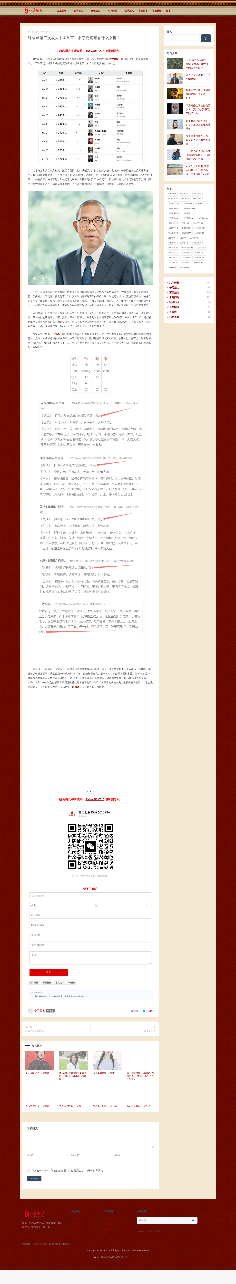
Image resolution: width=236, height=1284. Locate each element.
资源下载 (47, 1246)
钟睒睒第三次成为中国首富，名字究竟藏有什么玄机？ (62, 999)
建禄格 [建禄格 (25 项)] (172, 238)
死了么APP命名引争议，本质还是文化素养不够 (198, 124)
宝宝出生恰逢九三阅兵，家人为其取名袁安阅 (198, 139)
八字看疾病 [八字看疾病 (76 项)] (173, 218)
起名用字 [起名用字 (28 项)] (186, 257)
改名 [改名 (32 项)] (183, 238)
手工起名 (33, 31)
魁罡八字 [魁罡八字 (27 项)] (184, 267)
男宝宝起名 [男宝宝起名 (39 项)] (187, 248)
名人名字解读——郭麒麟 (37, 1075)
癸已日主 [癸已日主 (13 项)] (173, 252)
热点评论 (38, 1246)
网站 (117, 1157)
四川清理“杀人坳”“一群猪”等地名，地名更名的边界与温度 (197, 63)
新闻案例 (46, 31)
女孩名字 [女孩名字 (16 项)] (173, 228)
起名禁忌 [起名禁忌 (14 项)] (199, 257)
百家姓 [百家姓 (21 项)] (199, 252)
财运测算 (108, 1221)
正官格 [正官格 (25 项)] (172, 243)
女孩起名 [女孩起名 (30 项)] (186, 228)
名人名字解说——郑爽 (104, 1075)
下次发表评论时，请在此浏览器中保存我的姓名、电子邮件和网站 (67, 1172)
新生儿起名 (77, 1221)
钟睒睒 (115, 58)
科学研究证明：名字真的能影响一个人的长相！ (198, 94)
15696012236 (95, 51)
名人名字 (60, 985)
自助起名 (143, 10)
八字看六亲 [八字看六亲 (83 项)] (173, 208)
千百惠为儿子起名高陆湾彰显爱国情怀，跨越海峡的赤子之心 (198, 154)
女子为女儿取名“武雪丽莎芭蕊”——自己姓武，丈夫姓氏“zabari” (197, 170)
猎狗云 (146, 1234)
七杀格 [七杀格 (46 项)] (172, 194)
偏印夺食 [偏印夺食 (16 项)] (173, 198)
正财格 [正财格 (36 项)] (184, 243)
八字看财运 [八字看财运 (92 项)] (188, 218)
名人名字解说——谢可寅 (139, 1108)
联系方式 (129, 10)
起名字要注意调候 (34, 1033)
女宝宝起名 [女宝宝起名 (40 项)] (200, 228)
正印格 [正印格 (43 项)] (194, 238)
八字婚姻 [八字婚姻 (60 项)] (187, 203)
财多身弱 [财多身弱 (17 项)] (173, 257)
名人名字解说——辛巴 (70, 1108)
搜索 (169, 31)
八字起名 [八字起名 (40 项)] (203, 218)
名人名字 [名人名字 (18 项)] (198, 223)
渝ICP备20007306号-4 (138, 1253)
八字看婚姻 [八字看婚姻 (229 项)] (189, 208)
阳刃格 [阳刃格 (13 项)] (185, 262)
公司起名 (78, 10)
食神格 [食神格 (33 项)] (172, 267)
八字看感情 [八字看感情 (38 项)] (188, 213)
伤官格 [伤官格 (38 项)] (184, 194)
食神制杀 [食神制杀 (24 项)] (198, 262)
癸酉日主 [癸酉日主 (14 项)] (186, 252)
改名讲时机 (150, 1033)
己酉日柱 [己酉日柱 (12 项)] (199, 233)
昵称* (30, 1157)
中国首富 (74, 689)
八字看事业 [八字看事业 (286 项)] (202, 203)
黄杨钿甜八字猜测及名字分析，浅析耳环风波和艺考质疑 (72, 1078)
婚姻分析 (108, 1226)
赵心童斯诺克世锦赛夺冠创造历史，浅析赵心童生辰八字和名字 (140, 1078)
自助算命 (157, 10)
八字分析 (112, 10)
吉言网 (34, 999)
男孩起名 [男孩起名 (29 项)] (173, 248)
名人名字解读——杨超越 (37, 1108)
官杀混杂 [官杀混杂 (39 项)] (173, 233)
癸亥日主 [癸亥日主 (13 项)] (201, 248)
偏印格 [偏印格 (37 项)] (185, 198)
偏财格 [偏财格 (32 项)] (197, 198)
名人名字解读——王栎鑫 (105, 1108)
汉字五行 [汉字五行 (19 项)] (196, 243)
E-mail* (75, 1157)
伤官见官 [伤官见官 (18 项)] (196, 194)
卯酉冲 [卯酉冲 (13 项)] (185, 223)
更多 (168, 10)
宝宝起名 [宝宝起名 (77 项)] (186, 233)
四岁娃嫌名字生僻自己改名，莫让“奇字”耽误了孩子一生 (198, 109)
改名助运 (95, 10)
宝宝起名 (61, 10)
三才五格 (55, 333)
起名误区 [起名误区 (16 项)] (173, 262)
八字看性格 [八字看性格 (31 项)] (173, 213)
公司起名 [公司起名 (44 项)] (173, 223)
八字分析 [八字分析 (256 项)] (173, 203)
